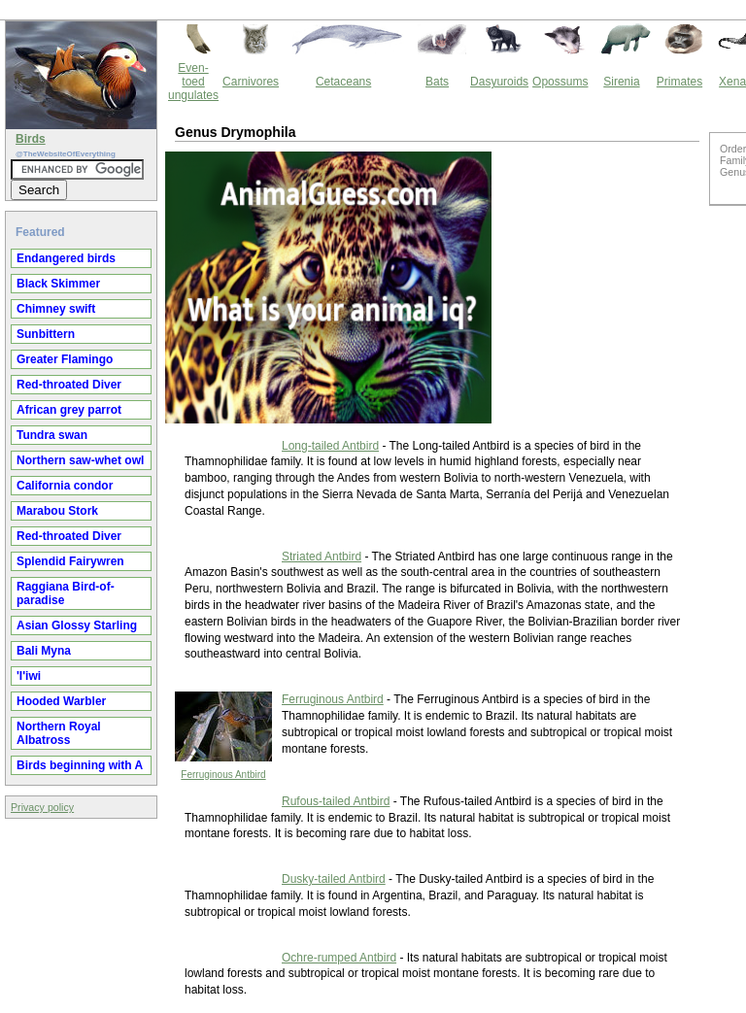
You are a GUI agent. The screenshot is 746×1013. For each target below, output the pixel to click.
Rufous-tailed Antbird (336, 801)
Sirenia (621, 81)
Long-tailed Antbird (330, 446)
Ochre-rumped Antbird (339, 957)
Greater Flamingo (65, 359)
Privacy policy (42, 807)
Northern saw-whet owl (80, 460)
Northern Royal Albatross (59, 733)
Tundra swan (52, 435)
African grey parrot (69, 410)
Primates (679, 81)
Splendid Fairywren (70, 561)
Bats (437, 81)
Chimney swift (56, 309)
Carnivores (250, 81)
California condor (65, 485)
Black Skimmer (58, 283)
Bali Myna (44, 651)
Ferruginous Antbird (223, 774)
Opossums (560, 81)
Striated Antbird (321, 556)
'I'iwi (29, 676)
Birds (31, 139)
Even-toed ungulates (193, 81)
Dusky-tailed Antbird (334, 879)
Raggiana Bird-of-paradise (66, 593)
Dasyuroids (499, 81)
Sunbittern (46, 334)
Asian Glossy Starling (77, 625)
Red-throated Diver (69, 384)
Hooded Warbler (61, 701)
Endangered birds (66, 258)
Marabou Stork (57, 511)
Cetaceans (343, 81)
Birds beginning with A (80, 765)
